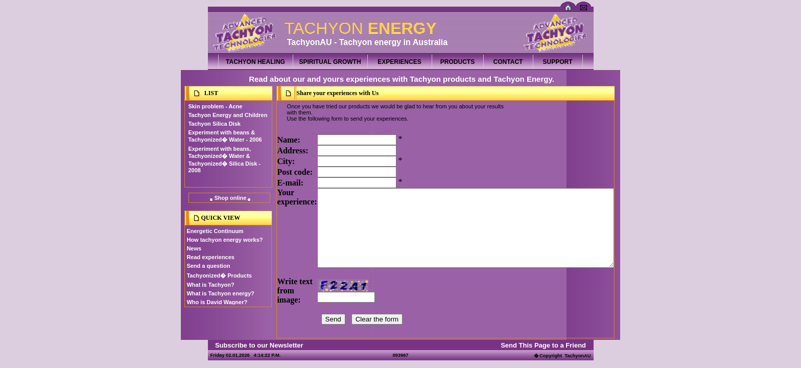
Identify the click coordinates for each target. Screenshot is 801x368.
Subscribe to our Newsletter (259, 345)
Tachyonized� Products (219, 275)
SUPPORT (557, 61)
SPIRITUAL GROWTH (330, 61)
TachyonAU (577, 355)
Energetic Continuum (214, 231)
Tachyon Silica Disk (214, 124)
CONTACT (508, 61)
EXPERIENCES (399, 61)
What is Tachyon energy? (220, 293)
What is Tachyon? (210, 285)
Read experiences (210, 257)
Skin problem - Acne (215, 106)
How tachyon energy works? (224, 240)
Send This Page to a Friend (543, 345)
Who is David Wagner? (216, 302)
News (193, 248)
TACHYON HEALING (255, 61)
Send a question (208, 266)
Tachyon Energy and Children (227, 115)
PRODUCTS (457, 61)
